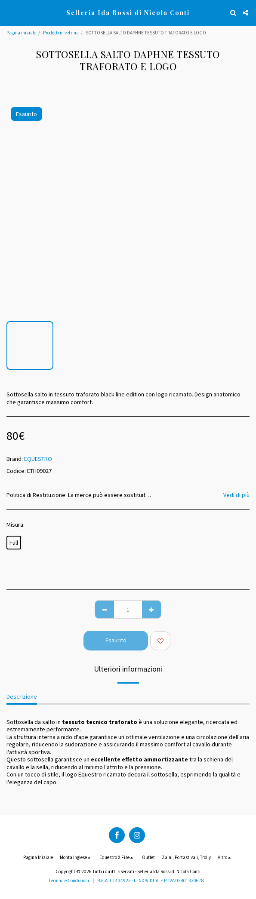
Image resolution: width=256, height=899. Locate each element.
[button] (9, 12)
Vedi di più (236, 495)
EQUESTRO (38, 459)
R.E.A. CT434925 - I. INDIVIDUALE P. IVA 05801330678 (150, 881)
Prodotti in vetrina (61, 33)
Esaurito (115, 640)
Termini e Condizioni (69, 881)
